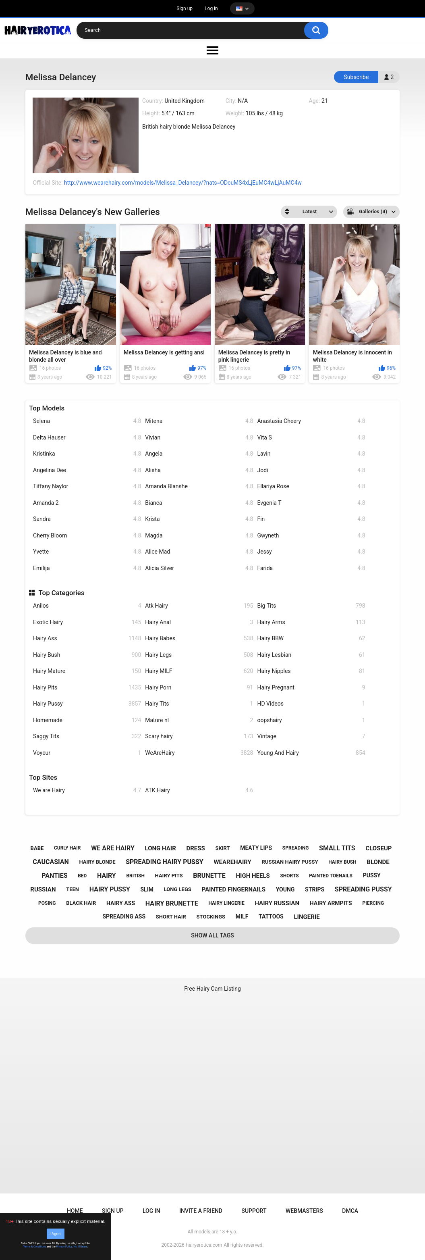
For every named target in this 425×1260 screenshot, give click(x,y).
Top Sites (43, 777)
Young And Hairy (311, 753)
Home (75, 1211)
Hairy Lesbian (311, 655)
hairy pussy (109, 889)
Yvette (87, 551)
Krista (199, 519)
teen (72, 889)
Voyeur (87, 753)
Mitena (199, 421)
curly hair (67, 848)
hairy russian (277, 903)
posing (47, 903)
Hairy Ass (87, 638)
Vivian (199, 437)
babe (37, 848)
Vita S (311, 437)
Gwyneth (311, 535)
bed (82, 876)
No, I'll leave (80, 1246)
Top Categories (61, 593)
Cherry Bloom (87, 535)
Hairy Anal (199, 622)
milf (242, 916)
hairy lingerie (226, 903)
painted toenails (330, 876)
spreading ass (123, 916)
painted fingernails (233, 889)
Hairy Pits (87, 687)
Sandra (87, 519)
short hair (171, 917)
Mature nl (199, 720)
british (135, 876)
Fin (311, 519)
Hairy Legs (199, 655)
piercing (373, 903)
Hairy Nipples (311, 671)
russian (43, 889)
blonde (378, 862)
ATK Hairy (199, 790)
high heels (253, 875)
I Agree (55, 1233)
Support (253, 1211)
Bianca (199, 503)
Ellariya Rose (311, 486)
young (285, 889)
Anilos (87, 605)
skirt (222, 848)
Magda (199, 535)
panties (54, 875)
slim (146, 889)
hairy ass (120, 903)
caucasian (51, 862)
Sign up (184, 8)
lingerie (306, 917)
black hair (81, 903)
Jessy (311, 551)
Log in (211, 8)
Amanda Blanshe (199, 486)
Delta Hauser (87, 437)
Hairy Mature (87, 671)
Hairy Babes (199, 638)
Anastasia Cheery (311, 421)
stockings (211, 917)
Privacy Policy (64, 1246)
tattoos (271, 916)
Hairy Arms (311, 622)
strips (314, 889)
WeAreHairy (199, 753)
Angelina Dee (87, 470)
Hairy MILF (199, 671)
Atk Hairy (199, 605)
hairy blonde (97, 862)
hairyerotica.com (204, 1245)
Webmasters (304, 1211)
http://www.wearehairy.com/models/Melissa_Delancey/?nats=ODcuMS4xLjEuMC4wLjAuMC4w (183, 182)
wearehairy (232, 862)
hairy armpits (331, 903)
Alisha (199, 470)
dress (196, 848)
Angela (199, 453)
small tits (337, 848)
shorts (289, 876)
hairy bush (342, 862)
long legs (177, 889)
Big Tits (311, 605)
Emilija (87, 568)
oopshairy (311, 720)
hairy (106, 875)
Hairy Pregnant (311, 687)
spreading (295, 848)
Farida (311, 568)
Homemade (87, 720)
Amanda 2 (87, 503)
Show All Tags (212, 935)
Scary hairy (199, 736)
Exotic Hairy (87, 622)
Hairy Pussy (87, 703)
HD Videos (311, 703)
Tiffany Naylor (87, 486)
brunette (209, 875)
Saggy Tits (87, 736)
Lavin (311, 453)
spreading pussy (363, 889)
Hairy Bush (87, 655)
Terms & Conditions (34, 1246)
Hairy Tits (199, 703)
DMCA (350, 1211)
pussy (372, 875)
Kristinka (87, 453)
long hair (160, 848)
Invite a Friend (200, 1211)
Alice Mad (199, 551)
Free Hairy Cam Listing (212, 988)
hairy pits (169, 876)
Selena (87, 421)
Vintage (311, 736)
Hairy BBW (311, 638)
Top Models (46, 408)
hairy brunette (171, 903)
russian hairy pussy (289, 862)
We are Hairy (87, 790)
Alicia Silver (199, 568)
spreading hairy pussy (164, 862)
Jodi (311, 470)
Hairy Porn (199, 687)
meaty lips (256, 848)
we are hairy (113, 848)
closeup (378, 848)
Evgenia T (311, 503)
